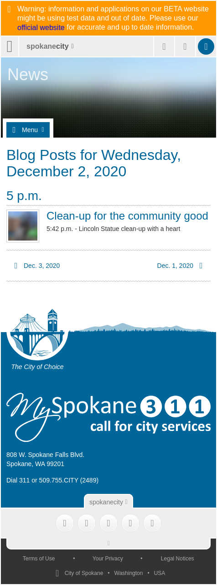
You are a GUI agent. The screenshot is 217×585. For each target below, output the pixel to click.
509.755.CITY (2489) (69, 480)
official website (41, 27)
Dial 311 (18, 480)
